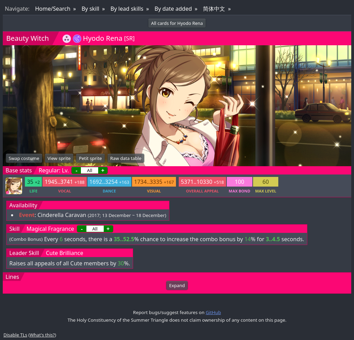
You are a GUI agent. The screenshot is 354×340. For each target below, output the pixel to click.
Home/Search (52, 8)
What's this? (42, 335)
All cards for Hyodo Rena (177, 23)
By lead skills (127, 8)
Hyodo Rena (102, 38)
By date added (173, 8)
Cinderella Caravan (61, 215)
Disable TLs (15, 335)
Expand (177, 285)
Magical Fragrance (50, 229)
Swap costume (24, 158)
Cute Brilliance (64, 253)
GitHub (213, 312)
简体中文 (214, 8)
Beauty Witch (27, 38)
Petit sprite (90, 158)
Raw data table (125, 158)
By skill (90, 8)
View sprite (59, 158)
